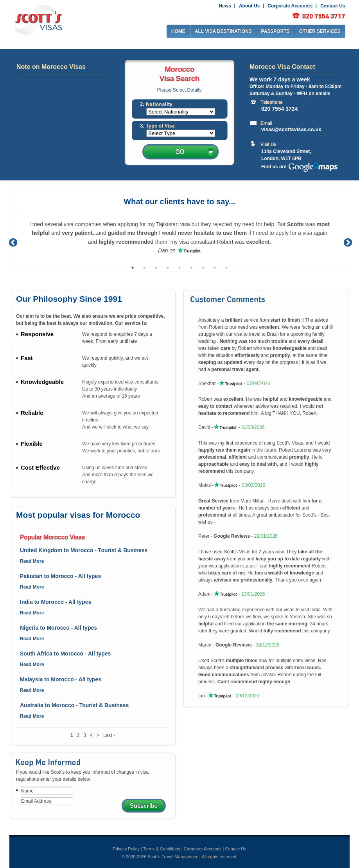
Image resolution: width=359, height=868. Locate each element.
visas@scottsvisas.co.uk (291, 129)
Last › (109, 735)
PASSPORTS (275, 31)
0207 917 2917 (318, 16)
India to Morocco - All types (55, 602)
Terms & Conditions (161, 848)
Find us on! (274, 166)
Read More (32, 561)
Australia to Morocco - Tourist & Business (74, 705)
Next (347, 242)
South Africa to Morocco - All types (65, 653)
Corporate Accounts (289, 6)
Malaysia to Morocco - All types (60, 679)
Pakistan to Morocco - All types (60, 576)
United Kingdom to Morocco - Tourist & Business (83, 550)
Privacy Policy (126, 848)
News (225, 6)
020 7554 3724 (279, 108)
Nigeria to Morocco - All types (58, 628)
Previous (12, 242)
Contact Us (332, 6)
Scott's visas (38, 19)
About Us (249, 6)
